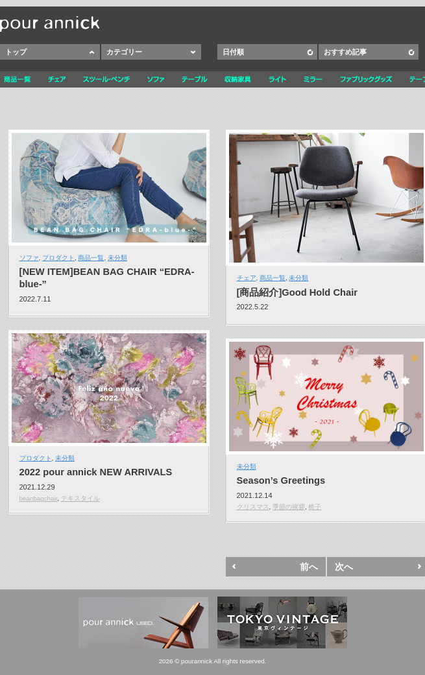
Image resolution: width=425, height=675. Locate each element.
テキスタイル (80, 498)
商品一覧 (91, 257)
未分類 (117, 257)
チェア (246, 277)
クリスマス (253, 506)
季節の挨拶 (289, 506)
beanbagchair (38, 498)
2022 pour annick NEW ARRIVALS (96, 472)
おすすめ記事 (345, 52)
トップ (16, 52)
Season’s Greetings (281, 480)
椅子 (314, 506)
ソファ (29, 257)
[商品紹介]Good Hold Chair (297, 292)
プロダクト (58, 257)
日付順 (233, 52)
